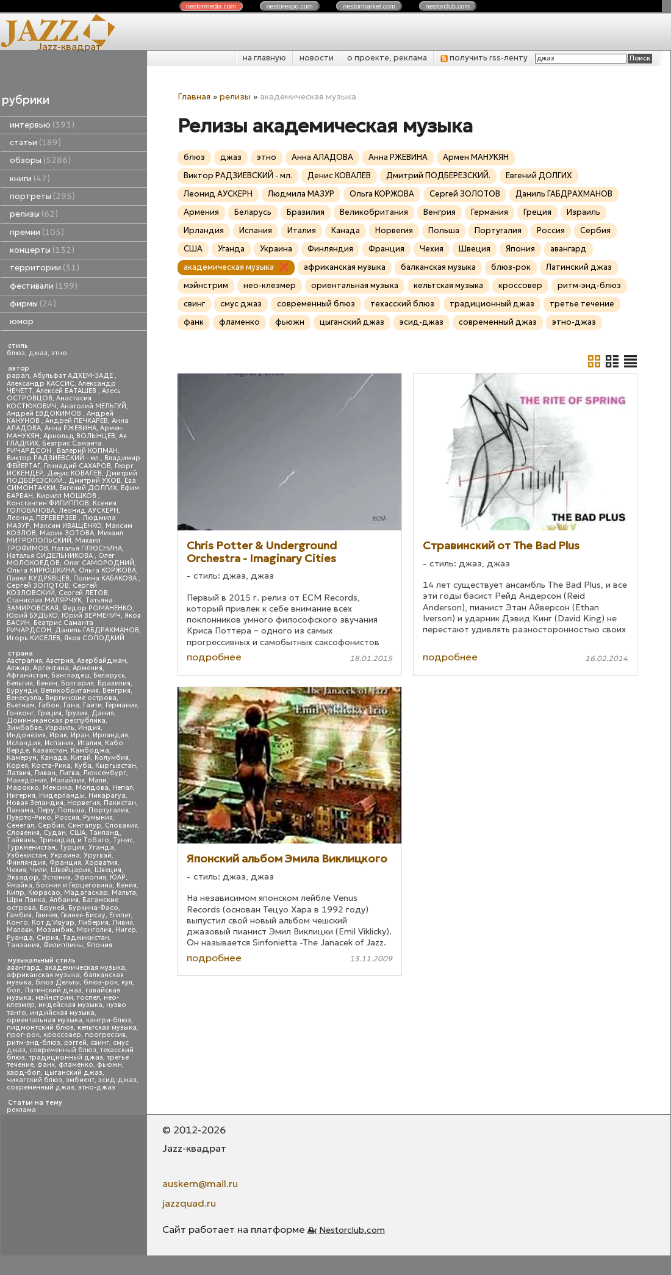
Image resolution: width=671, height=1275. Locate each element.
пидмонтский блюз (40, 1027)
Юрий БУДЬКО (32, 615)
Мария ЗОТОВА (67, 533)
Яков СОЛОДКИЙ (94, 638)
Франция (65, 863)
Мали (97, 780)
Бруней (52, 908)
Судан (54, 833)
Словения (23, 833)
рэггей (75, 1043)
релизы (34, 214)
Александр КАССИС (40, 384)
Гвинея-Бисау (83, 915)
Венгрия (116, 691)
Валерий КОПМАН (87, 451)
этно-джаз (96, 1087)
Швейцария (71, 870)
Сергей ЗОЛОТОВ (38, 586)
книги (30, 178)
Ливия (122, 922)
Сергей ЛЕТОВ (83, 593)
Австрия (59, 661)
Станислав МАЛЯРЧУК (44, 600)
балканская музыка (438, 267)
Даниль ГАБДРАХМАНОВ (97, 630)
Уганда (101, 847)
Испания (59, 743)
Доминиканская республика (56, 720)
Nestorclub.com (352, 1229)
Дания (103, 713)
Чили (38, 870)
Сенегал (20, 825)
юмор (22, 321)
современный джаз (40, 1087)
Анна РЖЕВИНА (70, 428)
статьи (35, 142)
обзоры (40, 160)
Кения (127, 885)
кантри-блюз (108, 1020)
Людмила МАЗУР (301, 194)
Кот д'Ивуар (53, 922)
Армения (87, 668)
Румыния (98, 818)
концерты (42, 250)
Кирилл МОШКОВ (67, 496)
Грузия (76, 713)
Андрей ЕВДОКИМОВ (45, 413)
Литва (69, 773)
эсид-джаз (117, 1080)
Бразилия (114, 683)
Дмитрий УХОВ (94, 481)
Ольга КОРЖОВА (107, 570)
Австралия (24, 661)
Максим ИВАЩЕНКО (68, 526)
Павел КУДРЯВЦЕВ (38, 578)
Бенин (47, 683)
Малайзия (68, 780)
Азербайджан (101, 661)
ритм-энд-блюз (33, 1043)
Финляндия (26, 863)
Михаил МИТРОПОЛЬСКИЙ (65, 536)
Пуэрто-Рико (29, 818)
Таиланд (104, 833)
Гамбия (19, 915)
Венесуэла (24, 698)
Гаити (92, 705)
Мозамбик (55, 930)
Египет (120, 915)
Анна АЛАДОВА (322, 157)
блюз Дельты (57, 982)
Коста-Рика (51, 766)
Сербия (51, 825)
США (77, 833)
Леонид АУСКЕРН (88, 511)
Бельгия (20, 683)
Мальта (124, 893)
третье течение (582, 303)
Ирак (58, 735)
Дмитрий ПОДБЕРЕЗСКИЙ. (438, 175)
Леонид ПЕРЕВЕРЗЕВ (43, 518)
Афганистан (27, 675)
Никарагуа (107, 796)
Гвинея (46, 915)
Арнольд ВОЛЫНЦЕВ (79, 436)
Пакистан (120, 803)
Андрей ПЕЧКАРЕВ (76, 421)
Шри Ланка (26, 900)
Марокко (23, 788)
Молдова (92, 788)
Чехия (16, 870)
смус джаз (241, 303)
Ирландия (110, 735)
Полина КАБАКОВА (105, 578)
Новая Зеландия (35, 803)
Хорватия (101, 863)
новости (317, 57)
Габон (49, 705)
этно (59, 353)
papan (18, 376)
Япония (99, 945)
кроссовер (62, 1035)
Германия (122, 705)
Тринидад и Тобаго (74, 840)
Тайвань (21, 840)
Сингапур (84, 825)
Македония (27, 780)
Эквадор (22, 877)
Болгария (77, 683)
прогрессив (105, 1035)
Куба (83, 766)
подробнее (214, 656)
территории (44, 267)
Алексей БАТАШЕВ (67, 391)
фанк (46, 1065)
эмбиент (80, 1080)
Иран (80, 735)
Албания (64, 900)
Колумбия (112, 758)
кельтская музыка (107, 1027)
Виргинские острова (81, 698)
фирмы (33, 303)
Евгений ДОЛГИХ (88, 488)
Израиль (59, 728)
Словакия (121, 825)
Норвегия (83, 803)
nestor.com (211, 6)
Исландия (24, 743)
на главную (264, 57)
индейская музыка (70, 1005)
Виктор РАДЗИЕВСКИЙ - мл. (54, 458)
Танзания (23, 945)
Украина (65, 855)
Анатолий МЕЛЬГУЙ (93, 406)
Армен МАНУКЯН (476, 157)
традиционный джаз (66, 1057)
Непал (122, 788)
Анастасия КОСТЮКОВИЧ (49, 402)
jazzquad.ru (189, 1203)
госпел (88, 998)
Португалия (108, 810)
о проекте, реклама (387, 57)
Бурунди (22, 691)
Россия (67, 818)
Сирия (48, 938)
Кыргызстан (115, 766)
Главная (194, 96)
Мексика (57, 788)
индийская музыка (62, 1013)
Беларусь (109, 675)
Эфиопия (90, 877)
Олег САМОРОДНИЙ (98, 563)
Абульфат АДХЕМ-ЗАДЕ (74, 376)
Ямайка (19, 885)
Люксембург (104, 773)
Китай (81, 758)
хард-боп (24, 1073)
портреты (42, 196)
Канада (53, 758)
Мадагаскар (86, 893)
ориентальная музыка (44, 1020)
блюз (16, 353)
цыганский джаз (73, 1073)
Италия (89, 743)
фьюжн (109, 1065)
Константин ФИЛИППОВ (48, 503)
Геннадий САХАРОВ (77, 466)
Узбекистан (26, 855)
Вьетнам (21, 705)
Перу (45, 810)
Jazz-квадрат (69, 46)
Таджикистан (85, 938)
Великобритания (70, 691)
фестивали (43, 286)
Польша (71, 810)
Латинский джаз (53, 990)
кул (126, 982)
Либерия (93, 922)
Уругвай (98, 855)
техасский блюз (402, 303)
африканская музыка (43, 975)
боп (14, 990)
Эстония (56, 877)
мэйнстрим (54, 998)
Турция (72, 847)
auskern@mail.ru (200, 1183)
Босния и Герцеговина (74, 885)
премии (37, 232)
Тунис (123, 840)
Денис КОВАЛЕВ (74, 473)
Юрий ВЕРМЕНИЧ (91, 615)
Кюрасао (44, 893)
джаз (38, 353)
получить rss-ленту (484, 57)
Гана (71, 705)
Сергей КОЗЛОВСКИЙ (52, 589)
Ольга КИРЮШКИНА (41, 570)
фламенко (76, 1065)
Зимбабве (24, 728)
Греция (50, 713)
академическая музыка (85, 968)
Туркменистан (31, 847)
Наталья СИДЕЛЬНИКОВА (51, 556)
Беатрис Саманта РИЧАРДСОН (54, 447)
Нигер (125, 930)
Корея (17, 766)
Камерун (22, 758)
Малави (20, 930)
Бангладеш (70, 675)
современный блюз (62, 1050)
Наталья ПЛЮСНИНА (87, 548)
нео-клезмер (269, 285)
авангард (24, 968)
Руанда (20, 938)
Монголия (94, 930)
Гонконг (20, 713)
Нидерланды (62, 796)
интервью (42, 125)
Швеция (108, 870)
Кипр (15, 893)
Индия (89, 728)
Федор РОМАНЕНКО (97, 608)
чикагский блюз (34, 1080)
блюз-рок (101, 982)
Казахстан (49, 750)
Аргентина (51, 668)
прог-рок (23, 1035)
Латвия (18, 773)
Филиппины (63, 945)
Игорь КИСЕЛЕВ (33, 638)
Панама (20, 810)
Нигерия (21, 796)
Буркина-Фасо (93, 908)
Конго (17, 922)
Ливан (45, 773)
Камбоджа (90, 750)
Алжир (18, 668)
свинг (99, 1043)
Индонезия (26, 735)
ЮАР (118, 877)
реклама (21, 1110)
